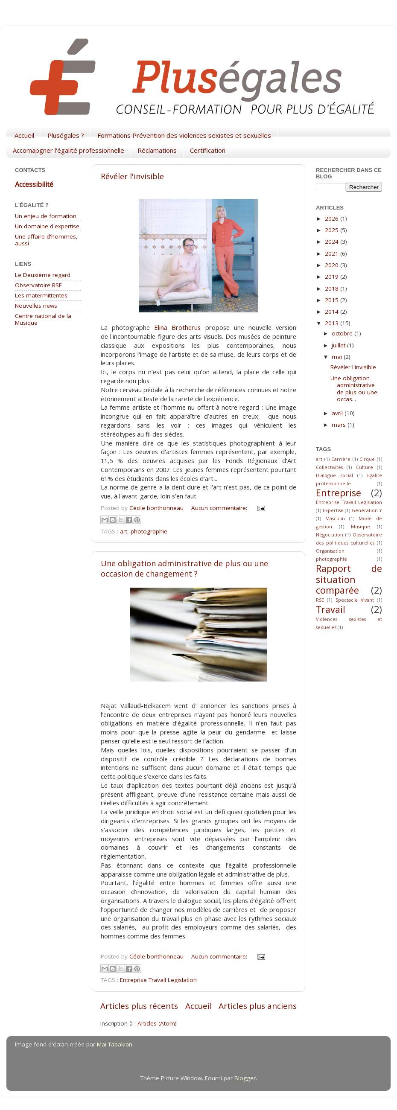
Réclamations (157, 150)
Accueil (24, 135)
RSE (320, 600)
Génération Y (367, 510)
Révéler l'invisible (132, 176)
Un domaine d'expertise (47, 226)
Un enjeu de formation (45, 216)
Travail (330, 609)
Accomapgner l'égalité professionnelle (68, 150)
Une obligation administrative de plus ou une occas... (353, 388)
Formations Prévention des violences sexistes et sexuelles (184, 135)
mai (338, 357)
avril (338, 413)
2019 (332, 276)
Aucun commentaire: (220, 508)
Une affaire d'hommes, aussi (46, 240)
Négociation (329, 534)
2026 (332, 218)
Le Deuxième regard (42, 275)
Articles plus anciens (258, 1005)
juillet (339, 345)
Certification (207, 150)
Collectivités (329, 467)
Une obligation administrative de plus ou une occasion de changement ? (184, 568)
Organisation (330, 551)
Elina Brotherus (177, 327)
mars (339, 424)
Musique (360, 526)
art (123, 531)
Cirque (367, 459)
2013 (332, 323)
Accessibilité (34, 184)
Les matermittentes (41, 295)
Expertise (333, 510)
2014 (332, 311)
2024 (332, 241)
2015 (332, 300)
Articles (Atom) (157, 1023)
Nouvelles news (36, 305)
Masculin (335, 518)
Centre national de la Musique (43, 319)
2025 (332, 230)
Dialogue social (334, 475)
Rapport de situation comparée (349, 579)
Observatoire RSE (38, 285)
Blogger (245, 1078)
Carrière (340, 459)
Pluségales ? (65, 135)
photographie (149, 531)
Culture (364, 467)
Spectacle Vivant (355, 600)
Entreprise (338, 493)
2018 (332, 288)
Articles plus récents (139, 1005)
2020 (332, 265)
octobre (343, 333)
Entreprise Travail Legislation (158, 980)
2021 (332, 253)
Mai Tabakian (114, 1044)
